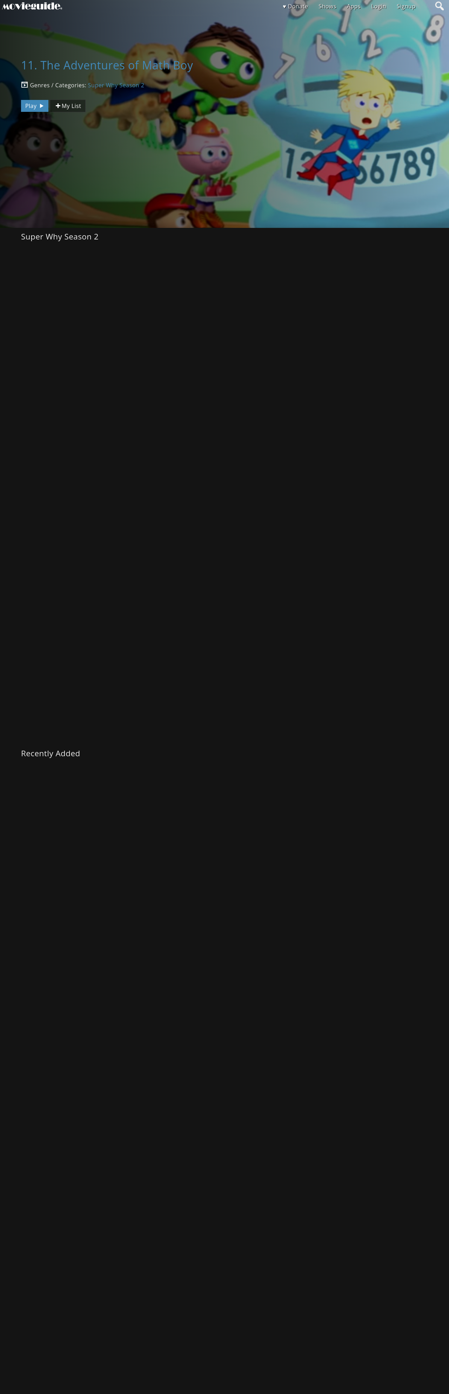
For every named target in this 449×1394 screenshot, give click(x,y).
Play (35, 106)
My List (67, 106)
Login (378, 6)
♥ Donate (295, 6)
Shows (327, 6)
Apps (354, 6)
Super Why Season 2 (116, 85)
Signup (406, 6)
